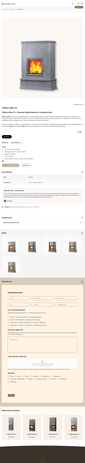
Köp (11, 165)
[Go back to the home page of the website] (9, 3)
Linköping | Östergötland (17, 379)
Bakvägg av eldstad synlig (15, 151)
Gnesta (27, 376)
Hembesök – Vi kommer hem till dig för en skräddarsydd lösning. (28, 325)
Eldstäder (13, 9)
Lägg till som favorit (79, 104)
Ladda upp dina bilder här (17, 356)
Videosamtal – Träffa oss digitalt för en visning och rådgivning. (28, 322)
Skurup (30, 379)
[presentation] (19, 390)
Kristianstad (56, 376)
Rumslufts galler (12, 149)
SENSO (10, 154)
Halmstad (36, 376)
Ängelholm (63, 379)
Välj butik (11, 373)
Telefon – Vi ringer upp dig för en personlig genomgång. (26, 317)
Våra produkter (5, 9)
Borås (11, 376)
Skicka (11, 395)
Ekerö (19, 376)
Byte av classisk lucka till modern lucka (19, 158)
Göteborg (13, 381)
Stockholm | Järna (41, 379)
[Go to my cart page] (78, 3)
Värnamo (53, 379)
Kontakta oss (79, 7)
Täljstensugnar (20, 207)
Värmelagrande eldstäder (32, 207)
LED (9, 156)
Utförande (5, 142)
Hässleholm (46, 376)
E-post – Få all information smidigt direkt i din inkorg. (25, 319)
